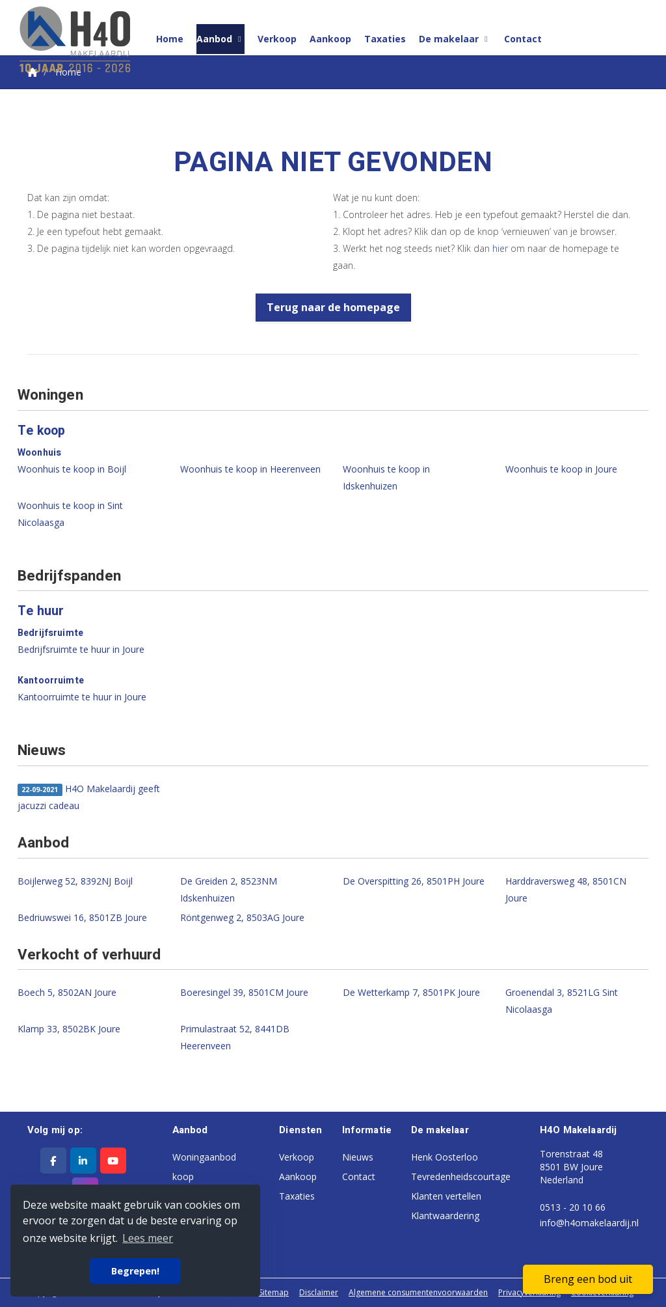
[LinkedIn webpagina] (83, 1161)
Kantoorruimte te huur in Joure (82, 697)
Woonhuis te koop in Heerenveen (250, 469)
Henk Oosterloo (444, 1157)
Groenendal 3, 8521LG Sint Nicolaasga (561, 1000)
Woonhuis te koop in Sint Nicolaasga (70, 514)
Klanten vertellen (446, 1196)
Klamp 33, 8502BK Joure (69, 1029)
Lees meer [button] (147, 1238)
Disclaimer (318, 1292)
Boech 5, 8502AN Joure (67, 992)
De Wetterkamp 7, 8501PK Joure (411, 992)
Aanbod (220, 39)
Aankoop (330, 39)
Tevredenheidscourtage (461, 1176)
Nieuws (357, 1157)
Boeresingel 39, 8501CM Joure (244, 992)
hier (500, 248)
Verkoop (277, 39)
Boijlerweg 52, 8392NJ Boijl (75, 881)
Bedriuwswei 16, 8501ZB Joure (82, 917)
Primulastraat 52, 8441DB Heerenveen (234, 1037)
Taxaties (385, 39)
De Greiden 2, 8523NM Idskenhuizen (228, 889)
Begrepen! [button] (135, 1271)
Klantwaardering (445, 1215)
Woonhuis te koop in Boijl (72, 469)
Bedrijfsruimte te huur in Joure (81, 649)
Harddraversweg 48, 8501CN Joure (565, 889)
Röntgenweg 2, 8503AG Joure (242, 917)
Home (169, 39)
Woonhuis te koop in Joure (561, 469)
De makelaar (455, 39)
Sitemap (274, 1292)
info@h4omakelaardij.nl (589, 1223)
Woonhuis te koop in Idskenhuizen (386, 477)
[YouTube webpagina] (113, 1161)
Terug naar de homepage (333, 307)
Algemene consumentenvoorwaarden (418, 1292)
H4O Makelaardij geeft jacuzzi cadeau (89, 797)
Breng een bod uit (588, 1279)
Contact (523, 39)
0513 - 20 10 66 (573, 1207)
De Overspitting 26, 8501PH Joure (414, 881)
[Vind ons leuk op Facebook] (53, 1161)
